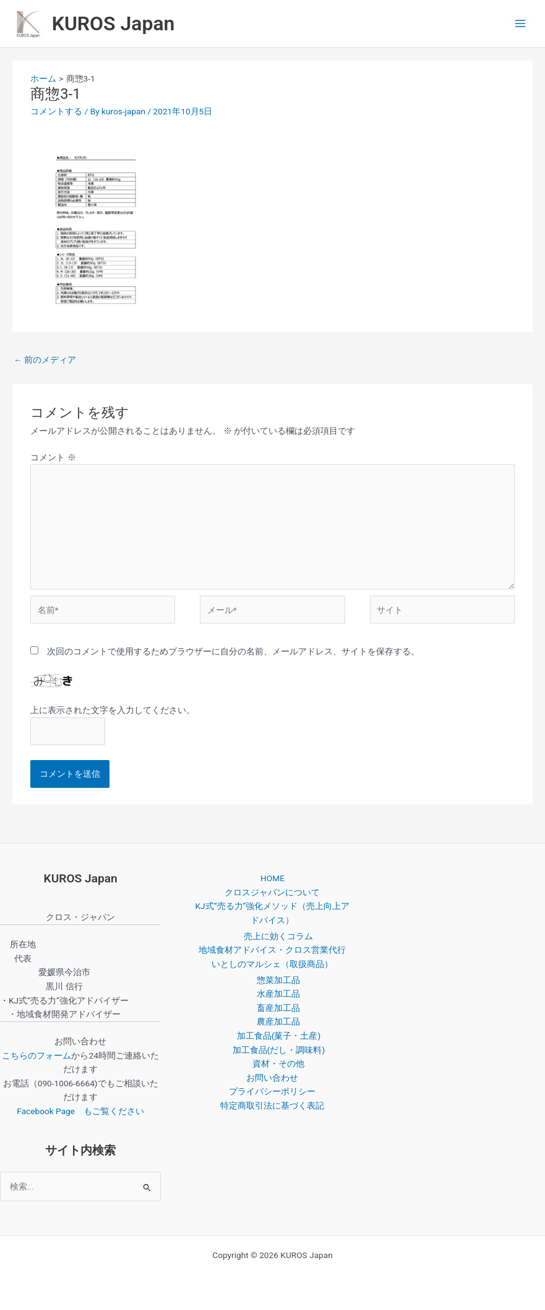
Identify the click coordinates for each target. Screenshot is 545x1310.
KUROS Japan (113, 23)
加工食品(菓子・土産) (278, 1036)
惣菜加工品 (278, 980)
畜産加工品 (278, 1008)
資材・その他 (278, 1063)
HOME (272, 878)
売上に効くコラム (278, 936)
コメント (52, 457)
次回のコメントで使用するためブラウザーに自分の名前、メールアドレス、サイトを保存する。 (233, 651)
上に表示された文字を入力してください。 (112, 710)
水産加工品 (278, 994)
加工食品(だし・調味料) (279, 1050)
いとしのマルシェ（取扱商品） (272, 964)
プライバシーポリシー (272, 1091)
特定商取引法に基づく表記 (272, 1105)
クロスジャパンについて (272, 892)
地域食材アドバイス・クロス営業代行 (272, 950)
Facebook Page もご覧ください (80, 1111)
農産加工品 (278, 1021)
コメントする (56, 111)
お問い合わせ (272, 1078)
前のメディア (45, 360)
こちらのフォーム (36, 1055)
